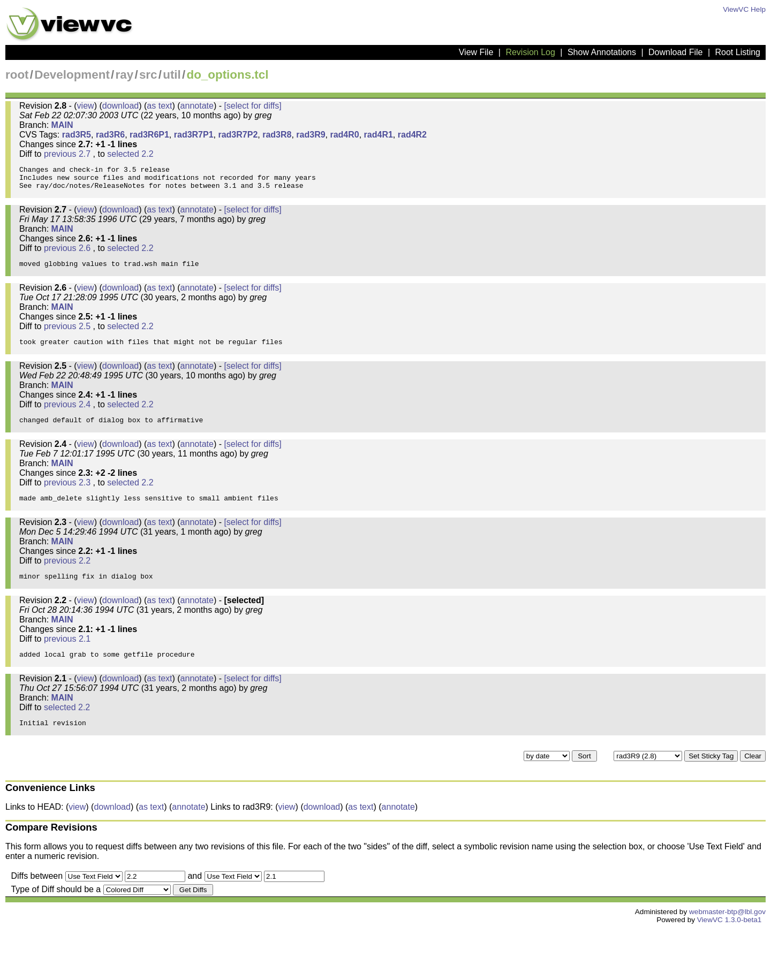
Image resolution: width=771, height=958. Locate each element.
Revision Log (530, 52)
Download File (675, 52)
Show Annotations (602, 52)
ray (125, 74)
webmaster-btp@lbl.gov (727, 941)
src (148, 74)
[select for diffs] (252, 105)
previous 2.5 (67, 335)
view (85, 105)
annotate (197, 105)
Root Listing (738, 52)
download (120, 105)
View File (476, 52)
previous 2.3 (67, 498)
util (172, 74)
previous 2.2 (67, 579)
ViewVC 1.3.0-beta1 (729, 949)
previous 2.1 (67, 661)
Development (72, 74)
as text (159, 105)
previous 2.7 (67, 153)
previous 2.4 (67, 417)
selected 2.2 (130, 153)
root (17, 74)
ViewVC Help (744, 9)
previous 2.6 (67, 254)
